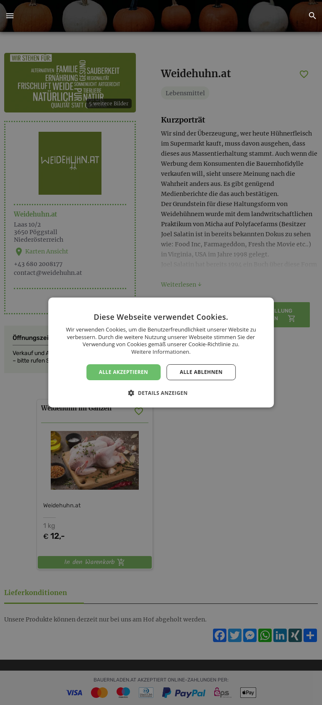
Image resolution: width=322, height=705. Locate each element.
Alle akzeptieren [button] (123, 372)
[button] (9, 15)
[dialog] (161, 352)
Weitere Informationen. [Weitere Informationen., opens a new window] (160, 351)
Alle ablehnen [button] (201, 372)
